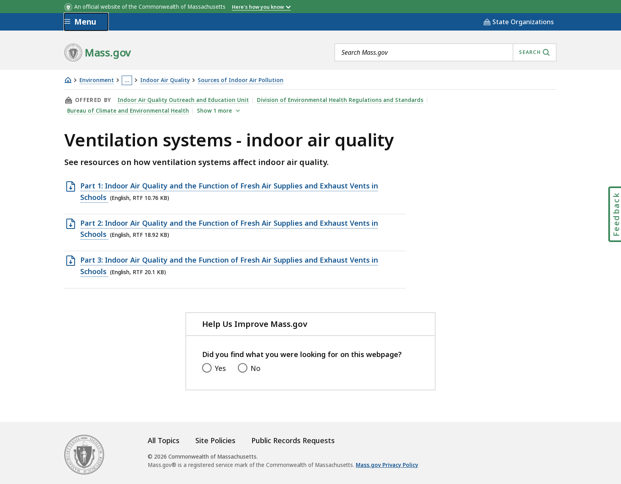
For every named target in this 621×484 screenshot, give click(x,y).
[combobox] (445, 52)
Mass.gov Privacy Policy (387, 465)
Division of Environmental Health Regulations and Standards (340, 100)
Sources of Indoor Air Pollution (241, 80)
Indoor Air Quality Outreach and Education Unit (183, 100)
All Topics (163, 440)
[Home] (68, 80)
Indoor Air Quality (165, 80)
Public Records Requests (293, 440)
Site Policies (215, 440)
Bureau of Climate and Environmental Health (128, 110)
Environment (96, 80)
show (215, 110)
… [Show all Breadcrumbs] (127, 80)
